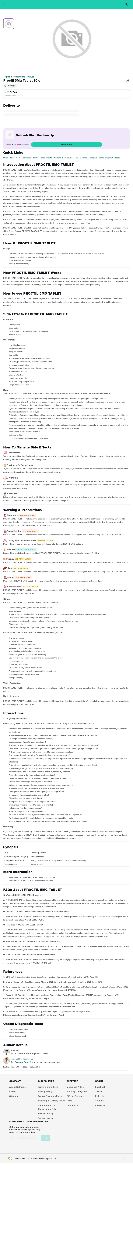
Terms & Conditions (48, 1087)
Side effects (46, 158)
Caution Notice (46, 1118)
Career (12, 1091)
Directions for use (31, 158)
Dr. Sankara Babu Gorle (23, 1062)
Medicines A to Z (75, 1087)
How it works (15, 158)
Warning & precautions (64, 158)
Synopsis (93, 158)
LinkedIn (99, 1096)
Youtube (99, 1100)
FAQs (69, 1100)
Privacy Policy (45, 1091)
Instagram (100, 1105)
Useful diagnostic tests (109, 158)
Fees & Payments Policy (50, 1096)
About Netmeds (17, 1087)
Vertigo (12, 85)
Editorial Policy (45, 1113)
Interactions (81, 158)
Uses (5, 158)
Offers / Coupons (75, 1096)
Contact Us (72, 1105)
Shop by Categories (77, 1091)
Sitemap (13, 1096)
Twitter (98, 1091)
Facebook (100, 1087)
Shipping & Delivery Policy (51, 1100)
